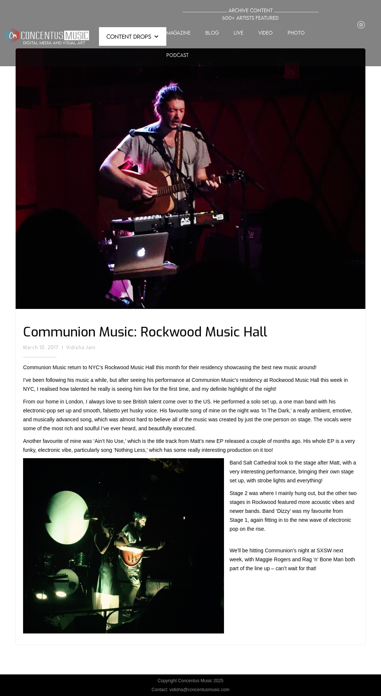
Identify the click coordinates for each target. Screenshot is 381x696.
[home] (48, 36)
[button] (132, 36)
